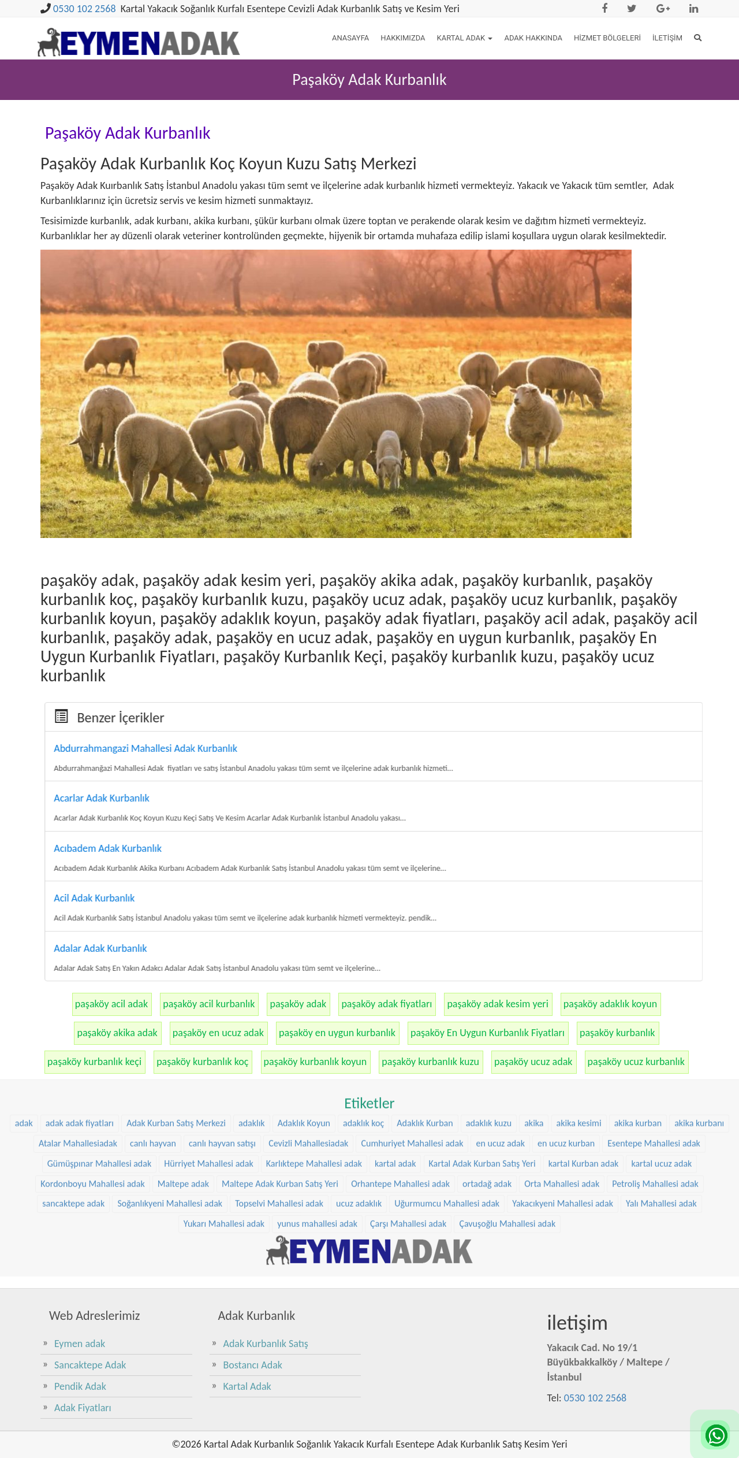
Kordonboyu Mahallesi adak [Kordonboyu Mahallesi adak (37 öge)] (92, 1056)
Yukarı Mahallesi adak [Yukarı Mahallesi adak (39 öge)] (224, 1096)
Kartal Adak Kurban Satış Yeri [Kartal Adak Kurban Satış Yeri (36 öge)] (482, 1035)
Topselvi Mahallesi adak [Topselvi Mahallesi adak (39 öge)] (279, 1076)
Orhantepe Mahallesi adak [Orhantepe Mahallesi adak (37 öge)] (400, 1056)
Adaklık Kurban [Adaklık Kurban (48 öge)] (425, 995)
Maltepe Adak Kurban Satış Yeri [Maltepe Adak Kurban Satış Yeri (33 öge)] (280, 1056)
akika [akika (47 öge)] (533, 995)
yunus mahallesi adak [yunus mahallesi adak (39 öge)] (317, 1096)
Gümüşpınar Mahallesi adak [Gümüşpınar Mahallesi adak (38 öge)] (99, 1035)
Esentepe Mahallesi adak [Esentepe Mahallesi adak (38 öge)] (653, 1015)
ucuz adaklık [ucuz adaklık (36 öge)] (359, 1076)
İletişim (667, 38)
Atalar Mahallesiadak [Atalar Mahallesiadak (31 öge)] (78, 1015)
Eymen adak (79, 1343)
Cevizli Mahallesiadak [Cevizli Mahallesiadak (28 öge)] (308, 1015)
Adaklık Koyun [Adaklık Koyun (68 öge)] (304, 995)
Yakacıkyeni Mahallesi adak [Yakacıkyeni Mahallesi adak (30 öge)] (562, 1076)
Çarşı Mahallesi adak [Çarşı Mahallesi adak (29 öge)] (408, 1096)
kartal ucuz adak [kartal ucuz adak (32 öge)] (661, 1035)
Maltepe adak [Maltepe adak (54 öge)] (183, 1056)
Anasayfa (350, 38)
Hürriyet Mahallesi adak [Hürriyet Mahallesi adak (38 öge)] (208, 1035)
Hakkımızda (402, 38)
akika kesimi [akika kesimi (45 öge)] (579, 995)
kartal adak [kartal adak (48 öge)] (395, 1035)
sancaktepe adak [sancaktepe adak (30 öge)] (73, 1076)
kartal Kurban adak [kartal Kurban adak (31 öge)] (583, 1035)
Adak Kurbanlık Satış (265, 1343)
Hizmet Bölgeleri (607, 38)
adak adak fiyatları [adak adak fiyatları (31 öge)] (80, 995)
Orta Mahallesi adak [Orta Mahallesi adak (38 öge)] (561, 1056)
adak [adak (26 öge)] (24, 995)
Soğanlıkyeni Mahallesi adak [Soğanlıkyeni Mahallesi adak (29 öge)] (169, 1076)
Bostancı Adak (253, 1365)
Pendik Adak (80, 1386)
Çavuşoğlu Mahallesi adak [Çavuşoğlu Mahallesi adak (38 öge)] (507, 1096)
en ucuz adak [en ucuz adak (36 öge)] (500, 1015)
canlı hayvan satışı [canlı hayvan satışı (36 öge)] (222, 1015)
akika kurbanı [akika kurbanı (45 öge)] (699, 995)
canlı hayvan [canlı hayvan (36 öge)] (153, 1015)
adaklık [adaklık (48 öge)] (251, 995)
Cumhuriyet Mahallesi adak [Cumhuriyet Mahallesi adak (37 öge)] (412, 1015)
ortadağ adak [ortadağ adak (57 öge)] (487, 1056)
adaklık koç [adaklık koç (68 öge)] (363, 995)
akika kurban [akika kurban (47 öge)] (638, 995)
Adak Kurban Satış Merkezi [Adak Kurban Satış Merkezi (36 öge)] (176, 995)
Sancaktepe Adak (90, 1365)
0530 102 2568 (84, 8)
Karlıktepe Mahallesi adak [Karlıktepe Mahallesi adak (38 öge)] (314, 1035)
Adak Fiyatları (82, 1407)
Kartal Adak (465, 38)
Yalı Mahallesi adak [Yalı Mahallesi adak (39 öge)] (661, 1076)
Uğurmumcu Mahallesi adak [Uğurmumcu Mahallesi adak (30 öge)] (446, 1076)
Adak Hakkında (533, 38)
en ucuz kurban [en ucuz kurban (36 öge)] (566, 1015)
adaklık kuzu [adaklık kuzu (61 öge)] (489, 995)
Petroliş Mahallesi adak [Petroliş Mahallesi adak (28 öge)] (655, 1056)
